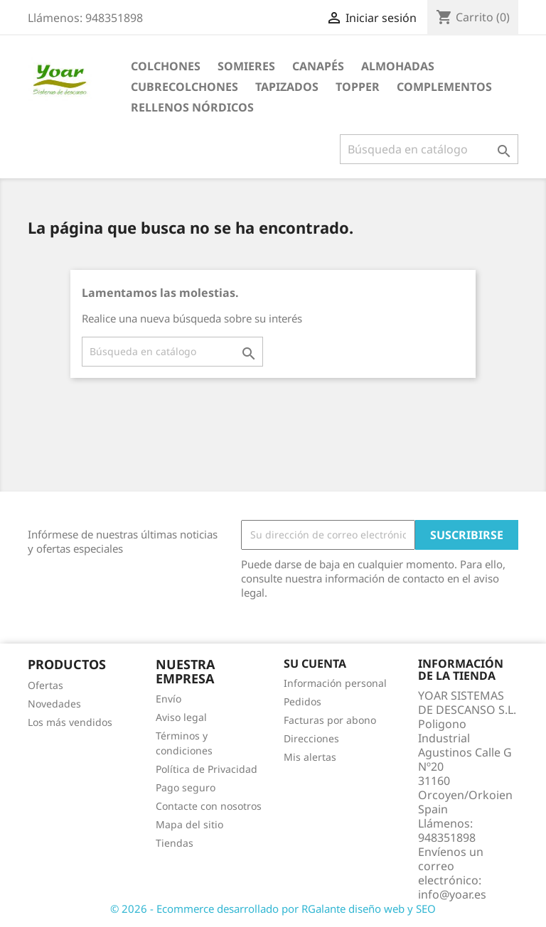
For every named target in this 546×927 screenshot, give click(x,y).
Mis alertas (310, 757)
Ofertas (45, 685)
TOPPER (358, 86)
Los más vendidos (70, 722)
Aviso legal (181, 717)
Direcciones (311, 738)
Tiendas (174, 843)
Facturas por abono (330, 720)
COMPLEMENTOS (444, 86)
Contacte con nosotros (209, 806)
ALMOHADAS (397, 66)
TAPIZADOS (286, 86)
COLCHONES (165, 66)
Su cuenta (315, 663)
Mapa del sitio (189, 824)
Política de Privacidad (206, 769)
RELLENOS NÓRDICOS (192, 107)
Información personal (335, 683)
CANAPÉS (318, 66)
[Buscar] (429, 149)
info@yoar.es (452, 894)
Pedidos (302, 701)
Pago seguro (185, 787)
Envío (168, 698)
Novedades (54, 703)
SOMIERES (246, 66)
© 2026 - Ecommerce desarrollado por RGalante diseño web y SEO (273, 908)
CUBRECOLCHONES (184, 86)
